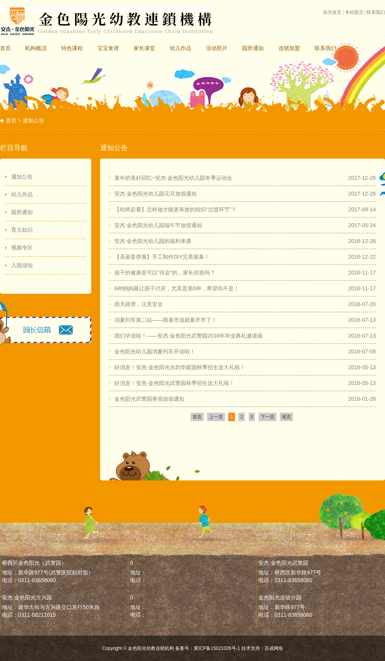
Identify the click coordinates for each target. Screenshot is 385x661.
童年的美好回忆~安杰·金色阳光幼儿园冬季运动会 (173, 178)
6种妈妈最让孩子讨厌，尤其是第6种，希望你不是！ (176, 288)
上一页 (216, 417)
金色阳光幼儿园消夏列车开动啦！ (154, 351)
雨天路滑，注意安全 (138, 304)
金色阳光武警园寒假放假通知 (149, 399)
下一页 (268, 417)
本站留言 (354, 12)
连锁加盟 (289, 48)
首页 (5, 48)
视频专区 (22, 247)
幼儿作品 (180, 48)
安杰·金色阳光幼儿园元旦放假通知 (155, 194)
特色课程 (72, 48)
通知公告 (22, 177)
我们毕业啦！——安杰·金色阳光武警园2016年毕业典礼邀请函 (188, 336)
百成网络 (273, 648)
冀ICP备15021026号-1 (217, 648)
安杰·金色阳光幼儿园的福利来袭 (152, 241)
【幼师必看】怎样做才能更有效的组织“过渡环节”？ (175, 209)
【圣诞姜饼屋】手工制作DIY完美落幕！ (161, 257)
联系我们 (376, 12)
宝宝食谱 (108, 48)
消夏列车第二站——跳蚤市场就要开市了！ (165, 320)
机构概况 (36, 48)
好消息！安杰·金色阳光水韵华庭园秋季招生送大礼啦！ (179, 367)
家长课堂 (144, 48)
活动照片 (217, 48)
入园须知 (22, 265)
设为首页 (332, 12)
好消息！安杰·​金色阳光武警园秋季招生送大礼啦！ (174, 383)
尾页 (286, 417)
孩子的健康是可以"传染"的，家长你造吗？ (164, 272)
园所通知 (253, 48)
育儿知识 (22, 230)
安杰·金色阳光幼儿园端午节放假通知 (158, 225)
